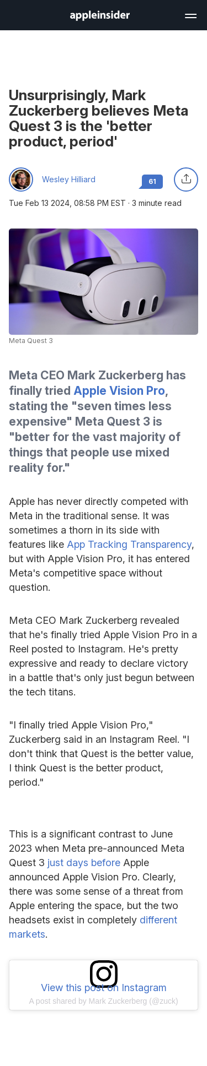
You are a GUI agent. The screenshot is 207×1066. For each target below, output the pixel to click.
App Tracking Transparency (129, 544)
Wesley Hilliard (68, 179)
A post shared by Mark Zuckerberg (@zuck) (103, 1001)
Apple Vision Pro (119, 391)
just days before (83, 862)
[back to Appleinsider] (100, 17)
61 (152, 181)
